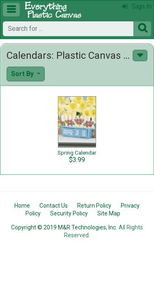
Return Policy (94, 205)
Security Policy (69, 213)
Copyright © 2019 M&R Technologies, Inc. (64, 227)
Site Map (108, 213)
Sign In (137, 6)
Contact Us (53, 205)
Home (22, 205)
